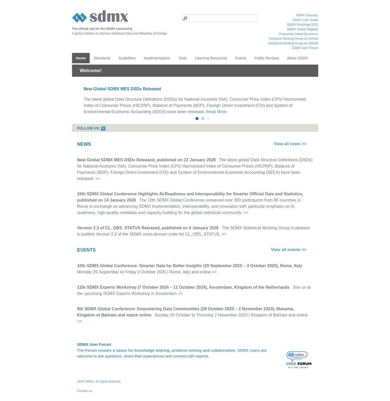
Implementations (157, 58)
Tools (182, 58)
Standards (102, 58)
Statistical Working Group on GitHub (293, 43)
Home (81, 58)
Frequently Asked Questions (298, 34)
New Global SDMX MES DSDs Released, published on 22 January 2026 (146, 160)
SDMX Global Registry (302, 29)
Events (240, 58)
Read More (216, 111)
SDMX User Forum (305, 48)
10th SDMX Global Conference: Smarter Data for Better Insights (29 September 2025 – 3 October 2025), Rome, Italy (189, 266)
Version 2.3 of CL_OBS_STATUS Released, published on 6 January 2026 (148, 228)
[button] (196, 118)
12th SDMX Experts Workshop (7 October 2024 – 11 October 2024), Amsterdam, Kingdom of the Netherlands (183, 287)
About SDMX (297, 58)
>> (97, 178)
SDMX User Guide (305, 20)
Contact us (84, 391)
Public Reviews (266, 58)
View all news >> (290, 144)
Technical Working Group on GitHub (293, 38)
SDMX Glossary (307, 15)
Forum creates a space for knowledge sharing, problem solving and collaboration (160, 350)
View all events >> (289, 249)
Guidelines (127, 58)
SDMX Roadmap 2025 (302, 24)
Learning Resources (211, 58)
